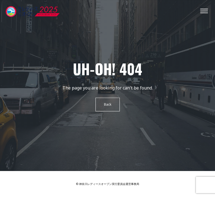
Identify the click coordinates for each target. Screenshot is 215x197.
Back (107, 104)
